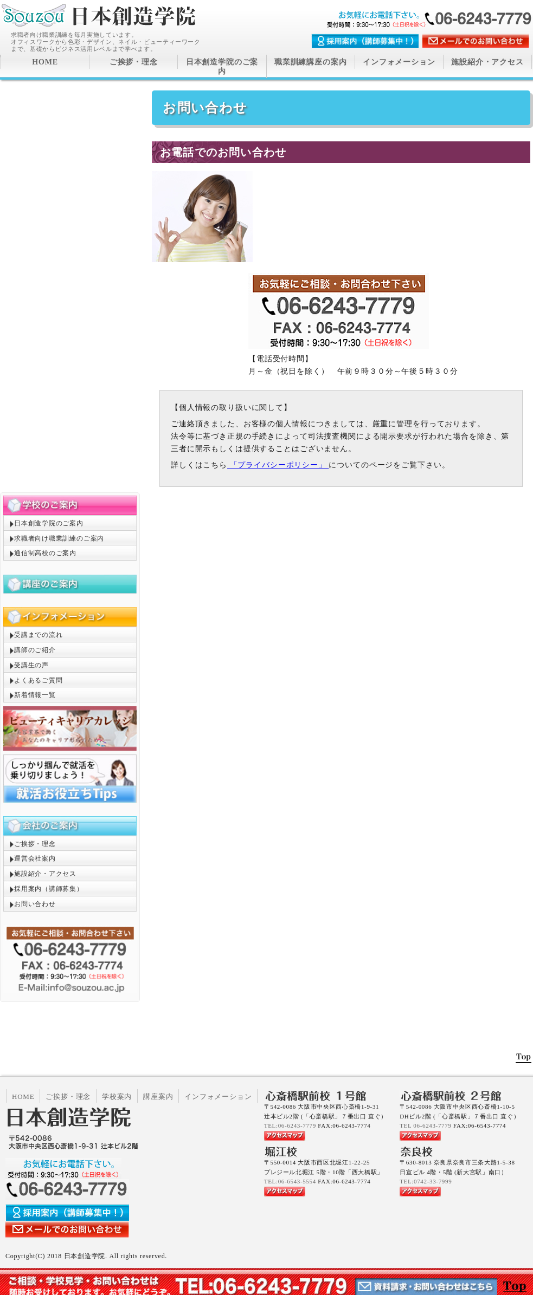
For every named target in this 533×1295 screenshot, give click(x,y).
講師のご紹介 (35, 650)
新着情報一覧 (35, 695)
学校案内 (117, 1096)
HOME (45, 62)
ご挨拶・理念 (134, 62)
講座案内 (158, 1096)
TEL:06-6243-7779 (290, 1125)
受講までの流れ (38, 635)
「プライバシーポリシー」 (278, 464)
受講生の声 (31, 665)
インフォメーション (399, 62)
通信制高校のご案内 (45, 553)
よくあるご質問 (38, 680)
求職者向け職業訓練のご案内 (59, 538)
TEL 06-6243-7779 (425, 1125)
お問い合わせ (35, 904)
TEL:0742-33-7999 (426, 1181)
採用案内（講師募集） (49, 889)
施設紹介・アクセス (487, 62)
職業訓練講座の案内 (310, 62)
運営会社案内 (35, 858)
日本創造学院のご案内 (222, 66)
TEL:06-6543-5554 (290, 1181)
